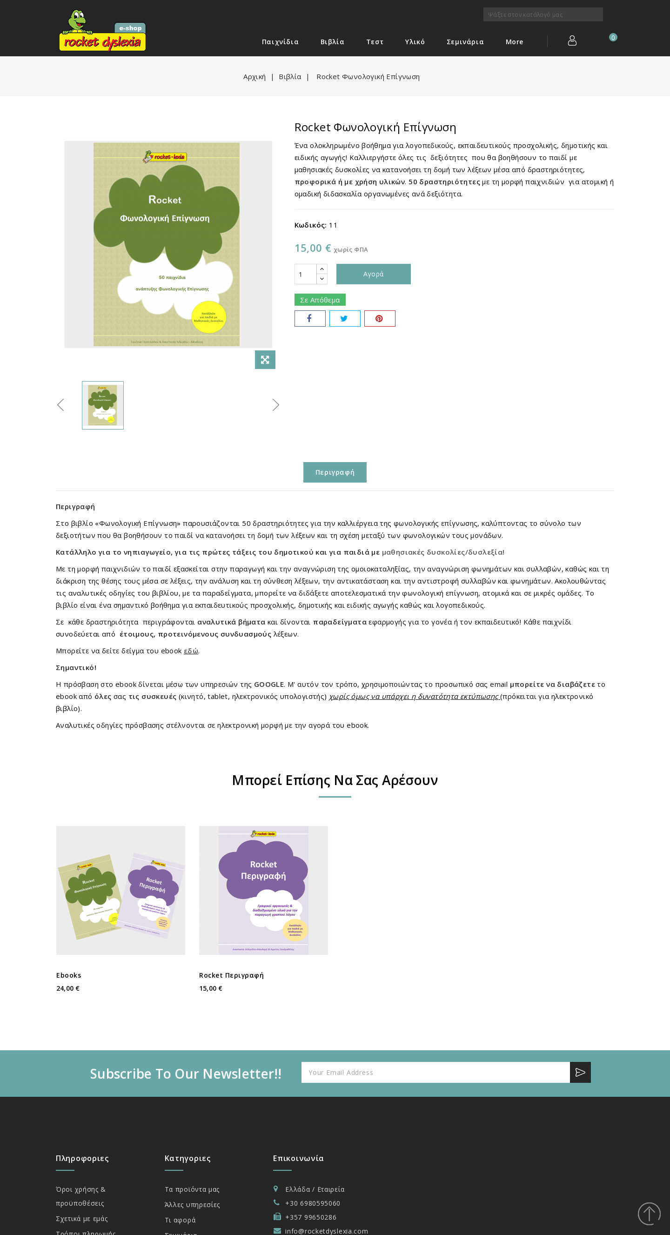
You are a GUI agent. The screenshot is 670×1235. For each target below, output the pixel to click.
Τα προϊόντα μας (192, 1189)
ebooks (68, 975)
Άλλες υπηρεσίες (193, 1204)
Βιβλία (333, 41)
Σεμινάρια (465, 41)
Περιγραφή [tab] (335, 472)
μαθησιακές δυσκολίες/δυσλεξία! (443, 552)
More (514, 41)
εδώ (191, 650)
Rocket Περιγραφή (231, 975)
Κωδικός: (311, 224)
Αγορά (373, 273)
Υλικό (415, 41)
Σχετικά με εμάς (82, 1218)
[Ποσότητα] (306, 274)
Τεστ (375, 41)
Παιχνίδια (280, 41)
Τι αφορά (180, 1219)
